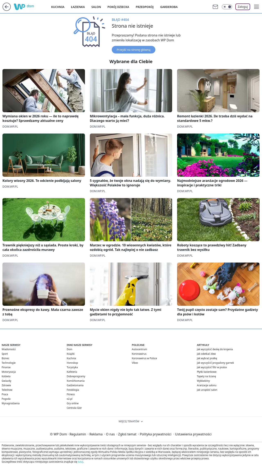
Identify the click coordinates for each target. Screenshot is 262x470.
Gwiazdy (6, 381)
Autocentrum (139, 349)
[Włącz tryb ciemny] (227, 6)
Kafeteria (72, 372)
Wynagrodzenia (11, 403)
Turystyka (72, 367)
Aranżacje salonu (206, 385)
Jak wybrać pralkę (207, 358)
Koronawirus (139, 354)
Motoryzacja (9, 372)
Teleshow (7, 390)
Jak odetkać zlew (206, 354)
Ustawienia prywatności (192, 434)
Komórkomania (76, 381)
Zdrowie (6, 385)
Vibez (135, 363)
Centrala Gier (74, 408)
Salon (96, 7)
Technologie (9, 363)
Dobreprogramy (76, 376)
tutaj (80, 461)
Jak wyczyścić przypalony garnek (215, 363)
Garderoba (169, 7)
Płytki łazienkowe (207, 372)
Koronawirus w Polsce (144, 358)
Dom (69, 349)
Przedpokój (145, 7)
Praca (5, 394)
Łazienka (78, 7)
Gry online (73, 403)
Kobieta (6, 376)
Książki (71, 354)
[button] (256, 6)
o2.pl (69, 399)
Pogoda (6, 399)
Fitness (71, 394)
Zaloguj (243, 7)
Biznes (5, 358)
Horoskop (72, 363)
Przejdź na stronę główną (133, 50)
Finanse (6, 367)
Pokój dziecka (118, 7)
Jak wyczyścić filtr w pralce (212, 367)
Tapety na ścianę (206, 376)
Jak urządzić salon (207, 390)
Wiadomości (9, 349)
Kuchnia (57, 7)
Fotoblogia (73, 390)
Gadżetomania (75, 385)
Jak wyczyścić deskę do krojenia (215, 349)
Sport (5, 354)
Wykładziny (203, 381)
